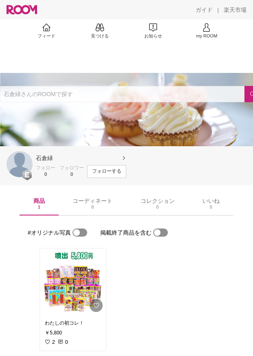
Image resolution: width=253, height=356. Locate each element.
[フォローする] (106, 171)
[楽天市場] (235, 9)
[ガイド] (204, 9)
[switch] (80, 233)
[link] (73, 281)
